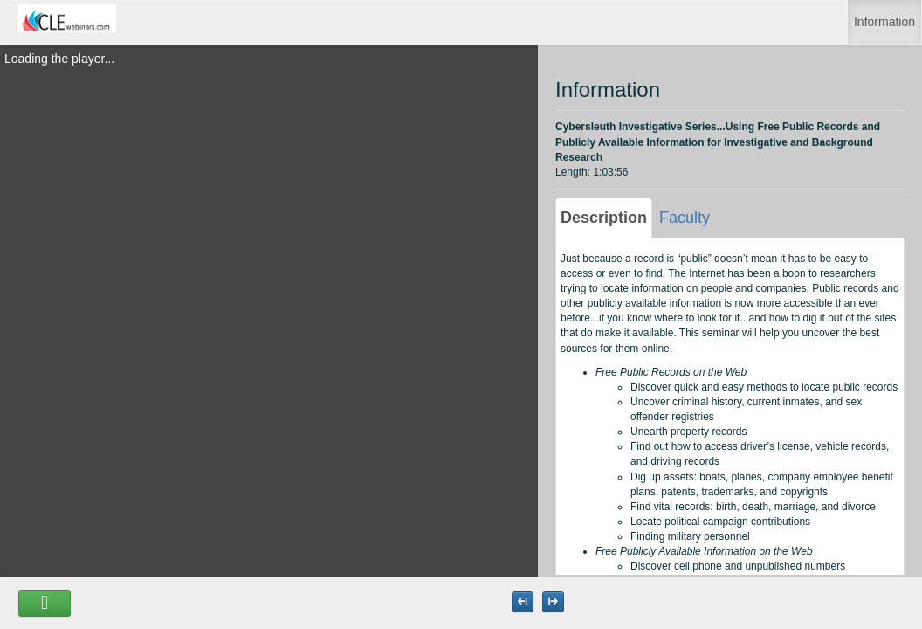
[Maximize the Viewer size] (522, 602)
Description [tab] (604, 217)
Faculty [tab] (684, 217)
